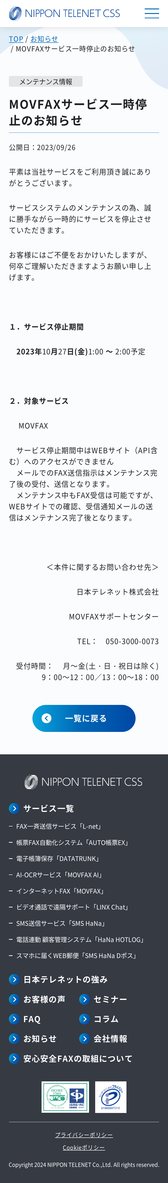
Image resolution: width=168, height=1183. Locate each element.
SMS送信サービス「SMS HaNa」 (62, 923)
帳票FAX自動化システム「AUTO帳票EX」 (73, 842)
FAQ (32, 1018)
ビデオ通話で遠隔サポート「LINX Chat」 (73, 906)
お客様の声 (44, 999)
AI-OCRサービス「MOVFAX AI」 (60, 874)
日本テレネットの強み (65, 979)
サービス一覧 (48, 808)
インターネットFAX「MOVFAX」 (61, 890)
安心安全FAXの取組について (78, 1058)
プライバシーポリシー (84, 1135)
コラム (106, 1018)
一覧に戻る (86, 718)
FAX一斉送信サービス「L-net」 (60, 826)
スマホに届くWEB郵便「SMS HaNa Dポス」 (77, 955)
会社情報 (110, 1038)
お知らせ (40, 1038)
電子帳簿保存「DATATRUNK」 (59, 858)
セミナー (110, 999)
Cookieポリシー (84, 1147)
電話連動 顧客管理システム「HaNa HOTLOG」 (81, 939)
